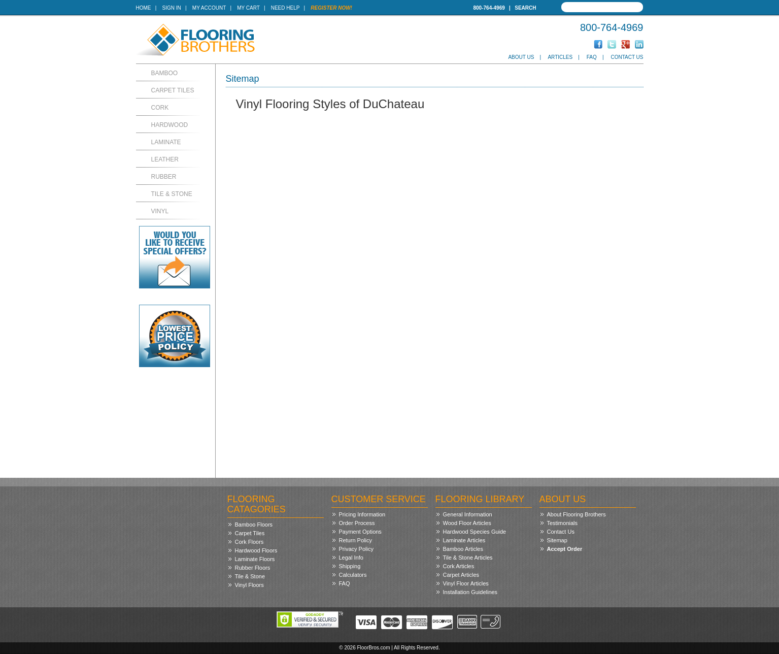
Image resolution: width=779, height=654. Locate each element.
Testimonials (562, 523)
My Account (209, 8)
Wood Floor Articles (467, 523)
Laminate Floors (255, 559)
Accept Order (565, 549)
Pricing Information (362, 514)
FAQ (592, 57)
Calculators (353, 575)
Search (525, 8)
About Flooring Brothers (576, 514)
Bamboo (164, 73)
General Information (467, 514)
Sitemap (557, 540)
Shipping (350, 566)
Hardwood (169, 124)
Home (143, 8)
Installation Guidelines (470, 592)
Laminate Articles (464, 540)
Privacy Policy (356, 549)
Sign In (171, 8)
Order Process (357, 523)
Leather (165, 159)
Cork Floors (249, 542)
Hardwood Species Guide (474, 532)
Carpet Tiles (172, 90)
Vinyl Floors (249, 585)
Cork (160, 107)
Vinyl (160, 211)
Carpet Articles (461, 575)
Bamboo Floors (254, 524)
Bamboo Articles (463, 549)
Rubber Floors (252, 568)
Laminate (166, 142)
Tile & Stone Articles (468, 557)
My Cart (248, 8)
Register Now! (331, 8)
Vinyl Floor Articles (466, 583)
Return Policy (355, 540)
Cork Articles (459, 566)
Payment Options (360, 532)
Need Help (285, 8)
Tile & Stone (171, 194)
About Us (521, 57)
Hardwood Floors (256, 550)
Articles (560, 57)
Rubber (164, 176)
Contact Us (627, 57)
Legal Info (351, 557)
